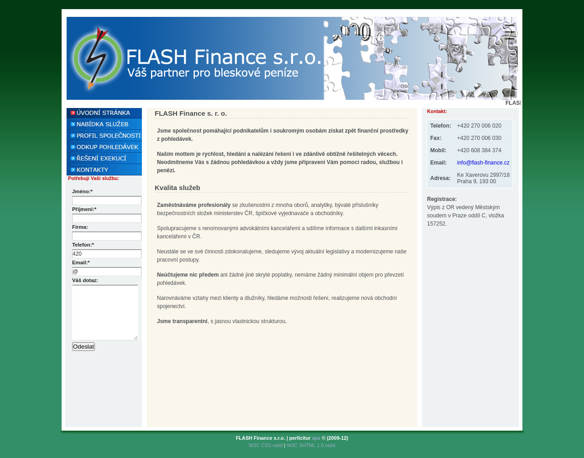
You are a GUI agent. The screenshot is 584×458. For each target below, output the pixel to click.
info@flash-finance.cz (483, 163)
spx (316, 438)
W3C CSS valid (266, 445)
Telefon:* (83, 244)
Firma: (80, 227)
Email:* (81, 262)
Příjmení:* (84, 209)
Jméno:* (82, 191)
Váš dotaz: (85, 280)
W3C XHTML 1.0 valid (311, 445)
